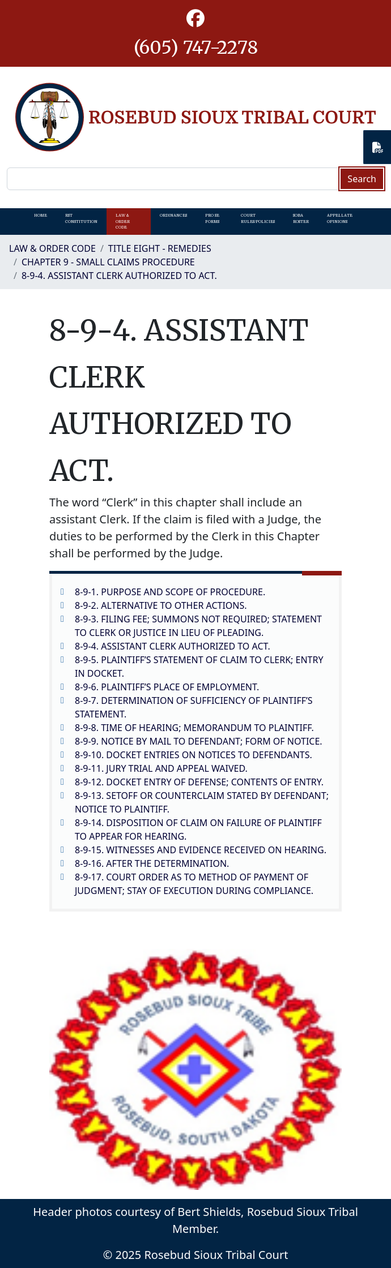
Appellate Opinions (339, 218)
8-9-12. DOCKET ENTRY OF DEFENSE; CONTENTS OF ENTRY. (199, 782)
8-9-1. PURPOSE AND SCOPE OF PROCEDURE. (170, 592)
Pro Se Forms (212, 218)
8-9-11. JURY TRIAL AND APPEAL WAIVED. (161, 768)
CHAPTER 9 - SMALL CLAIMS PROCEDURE (108, 262)
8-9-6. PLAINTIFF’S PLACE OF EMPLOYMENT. (167, 687)
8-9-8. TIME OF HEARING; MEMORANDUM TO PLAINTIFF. (194, 727)
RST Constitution (81, 218)
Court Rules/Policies (258, 218)
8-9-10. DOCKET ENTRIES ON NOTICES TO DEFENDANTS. (193, 755)
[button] (195, 19)
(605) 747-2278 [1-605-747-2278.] (196, 47)
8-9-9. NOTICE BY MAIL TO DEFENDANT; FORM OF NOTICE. (198, 741)
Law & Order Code (123, 221)
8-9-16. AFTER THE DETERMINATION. (152, 863)
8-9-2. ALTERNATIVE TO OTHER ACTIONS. (161, 605)
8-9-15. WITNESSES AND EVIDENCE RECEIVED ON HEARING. (200, 850)
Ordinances (173, 215)
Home (40, 215)
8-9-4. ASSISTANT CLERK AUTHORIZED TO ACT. (119, 275)
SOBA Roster (301, 218)
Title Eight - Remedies (159, 248)
